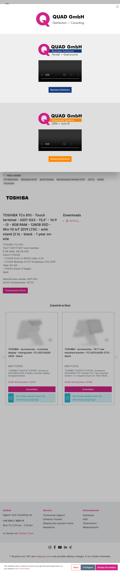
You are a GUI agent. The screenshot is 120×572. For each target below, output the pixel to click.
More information (22, 569)
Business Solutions (60, 90)
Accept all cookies (106, 567)
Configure (88, 567)
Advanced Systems (60, 159)
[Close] (117, 6)
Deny (76, 567)
